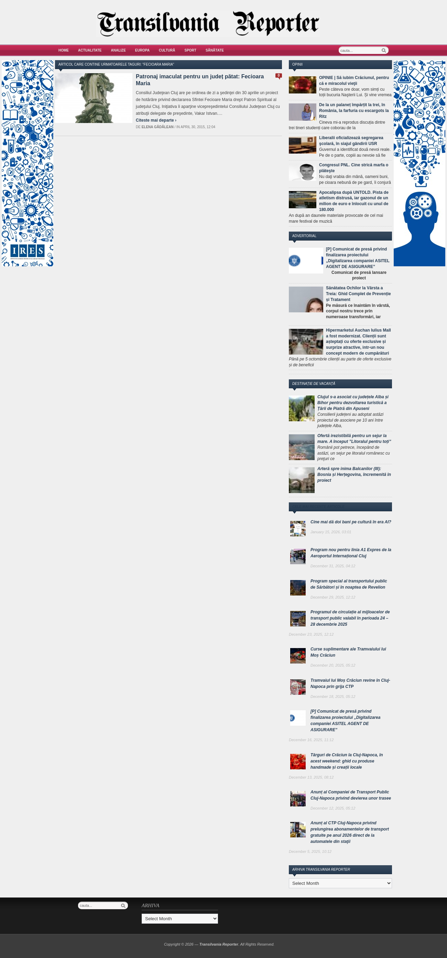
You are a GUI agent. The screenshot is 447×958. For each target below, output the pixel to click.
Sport (190, 50)
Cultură (167, 50)
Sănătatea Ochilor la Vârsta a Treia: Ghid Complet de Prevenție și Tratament (358, 294)
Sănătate (215, 50)
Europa (142, 50)
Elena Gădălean (158, 127)
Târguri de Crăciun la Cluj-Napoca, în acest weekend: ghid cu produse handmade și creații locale (346, 761)
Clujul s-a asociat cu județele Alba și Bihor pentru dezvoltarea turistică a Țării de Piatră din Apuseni (353, 402)
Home (63, 50)
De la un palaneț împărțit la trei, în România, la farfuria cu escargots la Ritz (354, 110)
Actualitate (90, 50)
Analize (118, 50)
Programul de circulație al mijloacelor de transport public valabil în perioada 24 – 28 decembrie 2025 (350, 618)
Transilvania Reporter (218, 944)
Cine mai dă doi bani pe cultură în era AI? (350, 522)
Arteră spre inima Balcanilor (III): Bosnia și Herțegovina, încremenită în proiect (354, 474)
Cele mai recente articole (318, 507)
